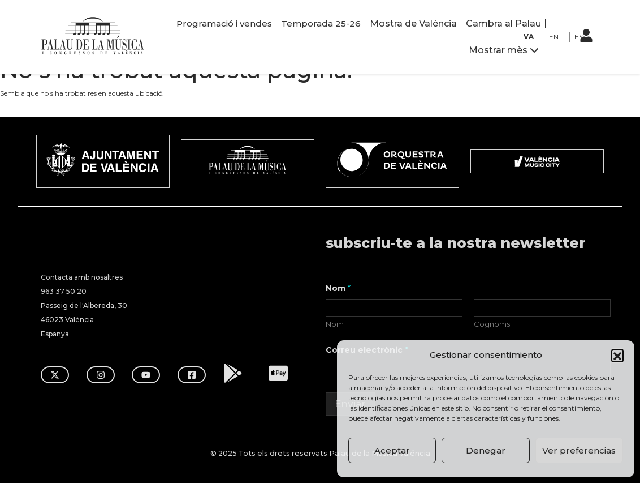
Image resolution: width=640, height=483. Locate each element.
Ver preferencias (579, 450)
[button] (617, 355)
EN (554, 36)
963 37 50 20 (64, 290)
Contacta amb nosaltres (82, 276)
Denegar (485, 450)
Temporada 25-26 (321, 23)
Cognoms (492, 322)
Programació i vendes (224, 23)
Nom (335, 322)
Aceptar (392, 450)
